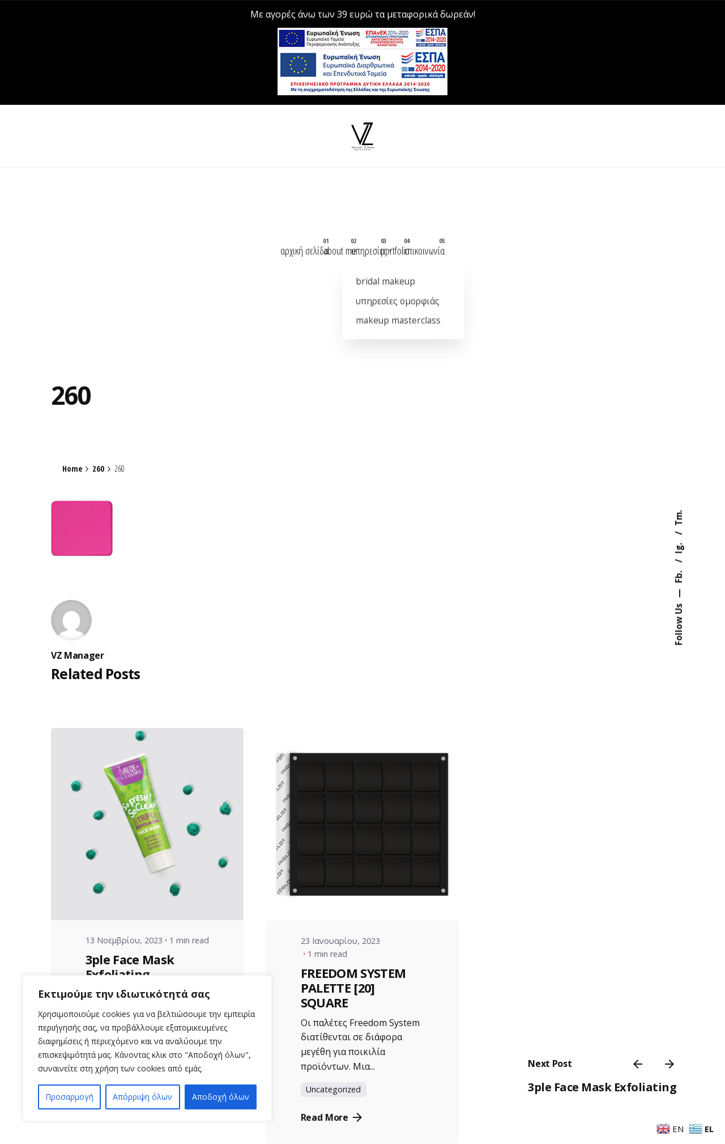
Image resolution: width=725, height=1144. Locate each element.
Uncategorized (333, 1098)
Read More (331, 1126)
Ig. (678, 547)
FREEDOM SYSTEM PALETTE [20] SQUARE (353, 996)
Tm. (678, 518)
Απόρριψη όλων (142, 1096)
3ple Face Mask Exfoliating (608, 1062)
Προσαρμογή (69, 1096)
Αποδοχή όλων (220, 1096)
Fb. (678, 576)
